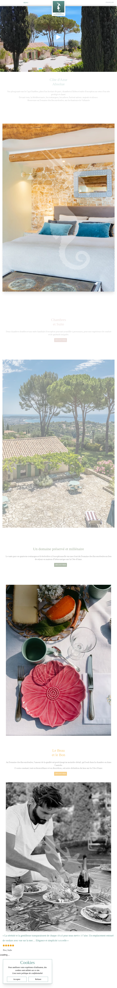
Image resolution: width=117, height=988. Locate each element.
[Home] (58, 8)
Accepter (16, 979)
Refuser (38, 979)
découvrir (60, 341)
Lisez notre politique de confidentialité (27, 973)
